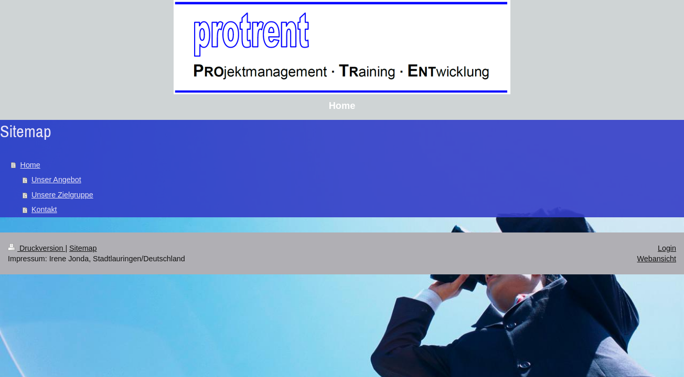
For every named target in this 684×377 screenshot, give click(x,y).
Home (30, 165)
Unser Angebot (56, 179)
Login (667, 248)
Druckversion (36, 248)
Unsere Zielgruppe (62, 195)
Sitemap (83, 248)
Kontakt (44, 209)
